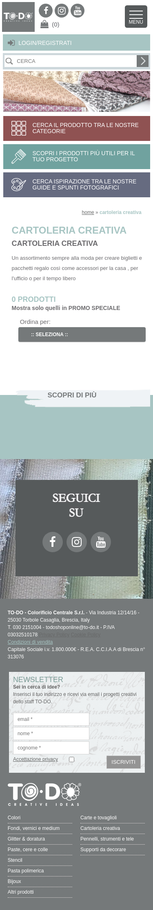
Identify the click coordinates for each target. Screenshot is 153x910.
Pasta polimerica (26, 871)
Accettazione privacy (35, 759)
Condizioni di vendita (30, 642)
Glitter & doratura (26, 839)
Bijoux (14, 881)
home (88, 212)
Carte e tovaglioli (98, 818)
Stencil (15, 860)
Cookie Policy (86, 635)
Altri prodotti (21, 892)
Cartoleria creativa (100, 828)
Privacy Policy (54, 635)
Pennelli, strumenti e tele (107, 839)
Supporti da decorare (103, 849)
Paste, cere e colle (28, 849)
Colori (14, 818)
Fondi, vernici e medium (34, 828)
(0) (55, 24)
